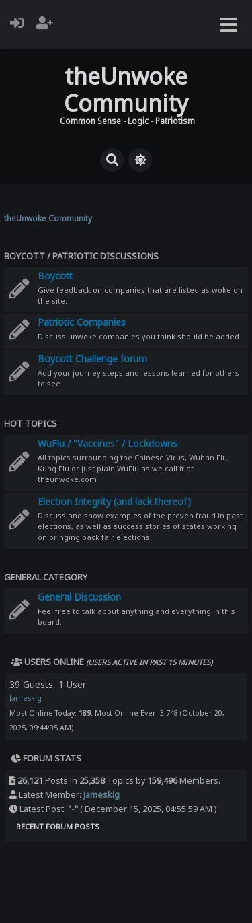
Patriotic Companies (82, 322)
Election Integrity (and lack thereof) (114, 501)
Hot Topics (30, 423)
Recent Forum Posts (57, 826)
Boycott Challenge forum (92, 358)
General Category (45, 577)
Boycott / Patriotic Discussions (81, 256)
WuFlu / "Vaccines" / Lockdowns (107, 443)
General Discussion (79, 596)
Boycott (55, 275)
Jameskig (25, 698)
